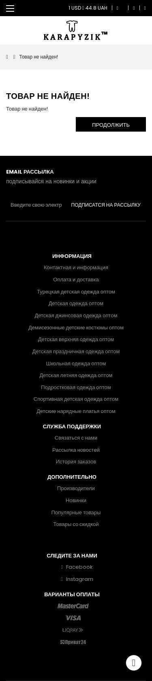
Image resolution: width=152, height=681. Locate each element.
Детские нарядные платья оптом (76, 411)
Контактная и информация (76, 267)
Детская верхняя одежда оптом (76, 339)
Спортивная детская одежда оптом (76, 399)
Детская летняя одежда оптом (75, 375)
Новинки (76, 500)
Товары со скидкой (76, 524)
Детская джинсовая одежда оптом (75, 315)
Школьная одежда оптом (76, 363)
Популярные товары (76, 512)
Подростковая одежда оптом (76, 387)
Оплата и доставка (75, 279)
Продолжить (111, 125)
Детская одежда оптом (76, 303)
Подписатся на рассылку (106, 204)
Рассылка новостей (76, 450)
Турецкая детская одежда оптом (76, 291)
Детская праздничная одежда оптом (76, 351)
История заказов (76, 461)
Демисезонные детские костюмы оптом (76, 327)
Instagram (76, 579)
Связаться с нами (76, 438)
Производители (76, 488)
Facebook (76, 567)
